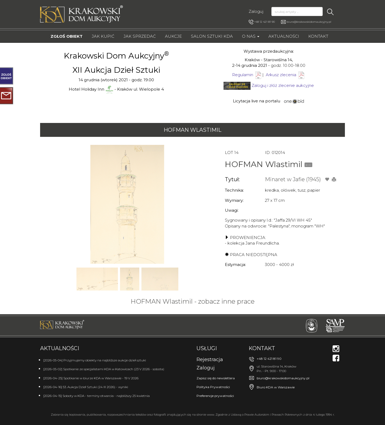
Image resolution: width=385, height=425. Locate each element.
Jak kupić (103, 36)
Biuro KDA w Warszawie (276, 387)
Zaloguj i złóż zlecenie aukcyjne (283, 85)
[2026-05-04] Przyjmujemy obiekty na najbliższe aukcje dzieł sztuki (94, 360)
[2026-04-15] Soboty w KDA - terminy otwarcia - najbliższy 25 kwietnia (96, 396)
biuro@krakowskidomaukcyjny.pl (309, 22)
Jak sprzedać (140, 36)
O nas (250, 36)
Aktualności (283, 36)
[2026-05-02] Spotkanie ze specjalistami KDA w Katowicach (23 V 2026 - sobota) (103, 369)
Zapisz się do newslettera (216, 378)
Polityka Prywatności (213, 387)
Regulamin (242, 74)
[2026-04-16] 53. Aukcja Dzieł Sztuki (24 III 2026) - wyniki (85, 387)
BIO (308, 165)
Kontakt (318, 36)
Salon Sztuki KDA (212, 36)
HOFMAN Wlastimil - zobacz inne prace (193, 301)
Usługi (207, 348)
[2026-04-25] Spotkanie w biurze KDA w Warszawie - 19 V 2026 (90, 378)
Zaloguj (256, 11)
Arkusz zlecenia (285, 74)
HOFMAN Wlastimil (192, 130)
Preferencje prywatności (215, 396)
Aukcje (173, 36)
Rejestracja (210, 359)
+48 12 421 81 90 (262, 22)
